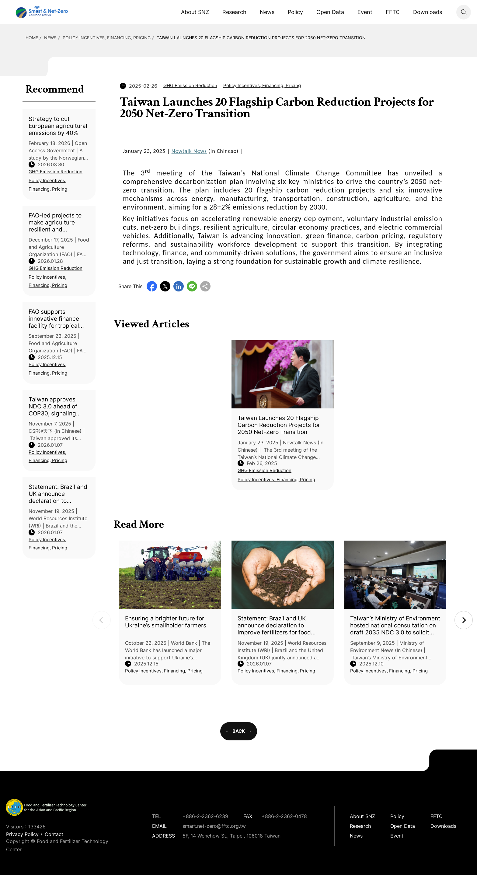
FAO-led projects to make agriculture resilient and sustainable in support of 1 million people (55, 222)
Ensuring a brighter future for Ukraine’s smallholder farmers (165, 622)
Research (234, 12)
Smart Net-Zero (41, 12)
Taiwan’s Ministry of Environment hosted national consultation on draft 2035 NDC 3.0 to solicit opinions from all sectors (395, 625)
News (267, 12)
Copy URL (205, 286)
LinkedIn (178, 286)
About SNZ (195, 12)
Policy (295, 12)
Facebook (152, 286)
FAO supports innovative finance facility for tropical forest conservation (55, 318)
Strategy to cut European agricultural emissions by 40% (58, 125)
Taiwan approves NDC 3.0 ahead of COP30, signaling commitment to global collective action (59, 406)
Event (364, 12)
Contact (54, 834)
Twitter (165, 286)
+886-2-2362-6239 (205, 816)
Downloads (427, 12)
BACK (238, 731)
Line (192, 286)
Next (463, 620)
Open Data (330, 12)
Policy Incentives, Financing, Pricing (107, 37)
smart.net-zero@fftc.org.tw (214, 826)
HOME (32, 37)
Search (463, 12)
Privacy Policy (22, 834)
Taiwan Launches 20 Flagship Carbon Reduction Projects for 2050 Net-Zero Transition (261, 37)
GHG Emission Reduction (55, 172)
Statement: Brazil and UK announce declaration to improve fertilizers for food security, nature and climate (58, 493)
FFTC (393, 12)
